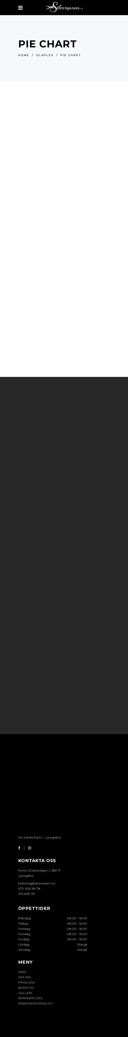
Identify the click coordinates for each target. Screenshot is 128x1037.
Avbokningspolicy (35, 1003)
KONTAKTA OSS (30, 998)
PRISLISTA (26, 982)
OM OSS (24, 977)
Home (23, 55)
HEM (22, 972)
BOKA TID (26, 988)
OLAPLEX (45, 55)
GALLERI (25, 993)
